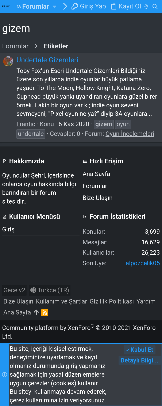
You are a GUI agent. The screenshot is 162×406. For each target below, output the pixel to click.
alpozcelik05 (143, 263)
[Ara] (155, 6)
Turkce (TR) (49, 290)
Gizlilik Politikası (112, 301)
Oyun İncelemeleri (129, 133)
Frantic (25, 124)
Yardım (146, 301)
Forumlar (95, 186)
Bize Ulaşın (98, 197)
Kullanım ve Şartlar (61, 301)
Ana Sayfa (96, 174)
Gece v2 (14, 290)
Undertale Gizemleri (47, 60)
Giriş (8, 229)
